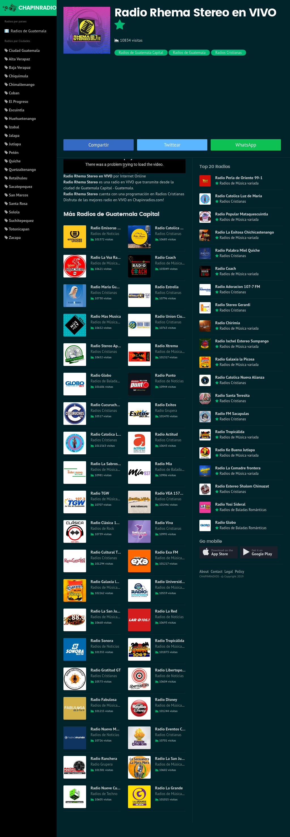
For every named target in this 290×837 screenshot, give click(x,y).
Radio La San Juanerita (110, 611)
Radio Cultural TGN (107, 552)
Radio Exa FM (166, 552)
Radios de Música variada (110, 263)
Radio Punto (165, 375)
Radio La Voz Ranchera (110, 257)
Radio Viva (164, 522)
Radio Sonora (102, 640)
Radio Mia (163, 463)
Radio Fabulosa (103, 699)
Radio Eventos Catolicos (175, 729)
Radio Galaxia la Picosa (110, 581)
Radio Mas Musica (106, 316)
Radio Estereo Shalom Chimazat (242, 486)
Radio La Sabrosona (107, 463)
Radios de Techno (104, 793)
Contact (216, 571)
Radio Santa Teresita (232, 395)
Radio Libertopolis (170, 670)
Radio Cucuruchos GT (108, 404)
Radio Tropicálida (169, 640)
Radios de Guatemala (189, 52)
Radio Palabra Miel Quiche (237, 250)
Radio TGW (100, 493)
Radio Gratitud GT (106, 670)
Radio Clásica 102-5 (107, 522)
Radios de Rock (102, 528)
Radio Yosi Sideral (230, 504)
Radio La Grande (169, 788)
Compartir (98, 145)
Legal (229, 571)
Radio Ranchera (104, 758)
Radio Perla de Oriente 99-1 (239, 177)
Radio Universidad (170, 581)
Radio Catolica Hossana (175, 227)
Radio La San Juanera (173, 758)
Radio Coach (165, 257)
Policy (239, 571)
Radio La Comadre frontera (238, 468)
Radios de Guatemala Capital (141, 52)
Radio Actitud (166, 434)
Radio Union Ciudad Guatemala (181, 316)
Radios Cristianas (228, 52)
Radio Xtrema (166, 345)
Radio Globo (101, 375)
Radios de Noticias (105, 233)
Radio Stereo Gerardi (232, 304)
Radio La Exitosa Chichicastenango (244, 232)
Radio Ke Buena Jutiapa (235, 449)
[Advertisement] (173, 96)
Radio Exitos (165, 404)
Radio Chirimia (227, 322)
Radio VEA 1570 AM (172, 493)
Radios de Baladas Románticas (114, 381)
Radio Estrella (167, 286)
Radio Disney (166, 699)
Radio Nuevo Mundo (108, 729)
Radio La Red (166, 611)
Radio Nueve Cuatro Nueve (113, 788)
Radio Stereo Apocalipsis (111, 345)
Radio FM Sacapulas (232, 413)
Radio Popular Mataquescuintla (241, 214)
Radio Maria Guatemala (110, 286)
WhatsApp (245, 145)
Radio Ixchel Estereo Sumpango (242, 341)
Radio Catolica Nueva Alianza (239, 377)
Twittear (172, 145)
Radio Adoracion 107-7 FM (237, 286)
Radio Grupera (166, 410)
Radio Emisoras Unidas (110, 227)
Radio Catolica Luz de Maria (114, 434)
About (204, 571)
